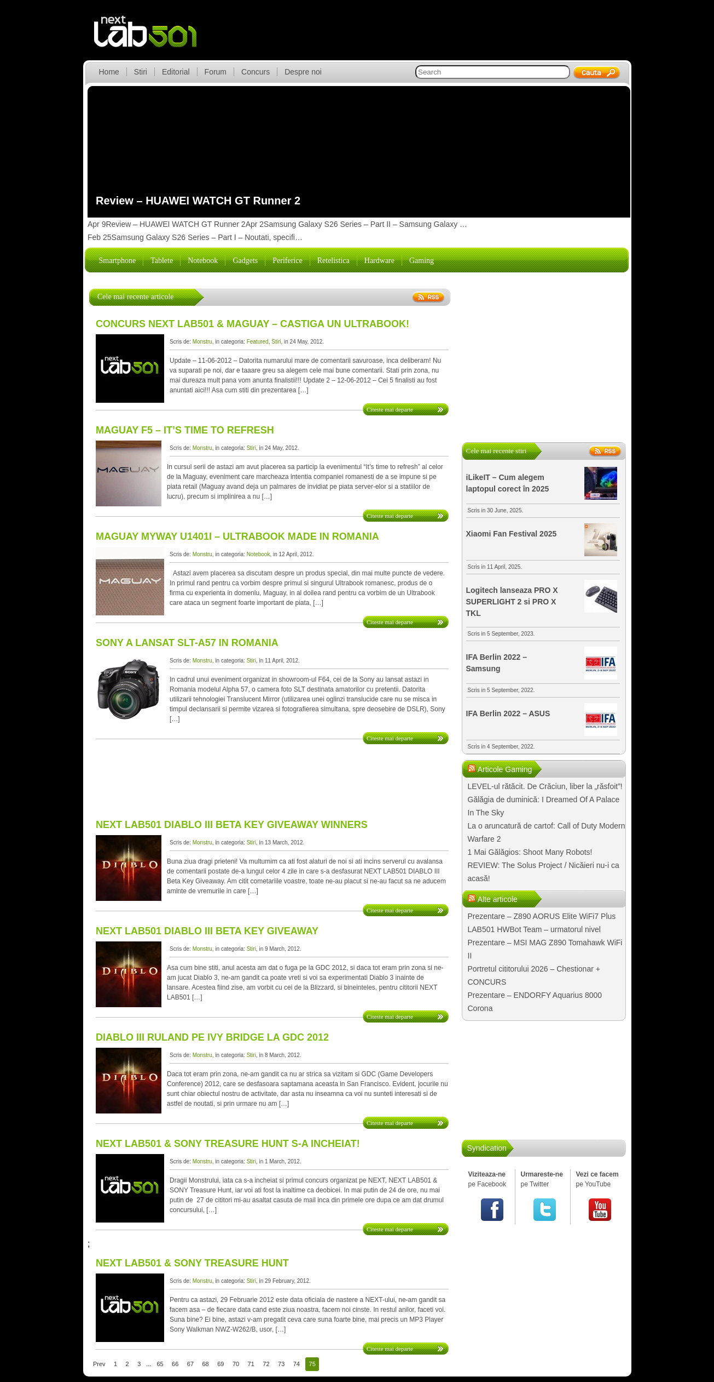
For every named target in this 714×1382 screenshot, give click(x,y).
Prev (99, 1364)
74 (296, 1364)
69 (220, 1364)
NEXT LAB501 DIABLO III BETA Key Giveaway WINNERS (232, 824)
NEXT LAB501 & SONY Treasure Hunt (192, 1263)
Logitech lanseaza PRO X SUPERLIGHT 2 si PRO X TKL (512, 602)
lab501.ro (152, 38)
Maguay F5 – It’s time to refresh (185, 430)
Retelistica (333, 260)
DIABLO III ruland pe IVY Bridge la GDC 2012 (212, 1037)
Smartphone (117, 260)
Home (109, 71)
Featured (258, 342)
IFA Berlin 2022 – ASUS (508, 713)
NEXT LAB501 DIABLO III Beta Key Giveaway (207, 931)
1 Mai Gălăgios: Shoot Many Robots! (530, 852)
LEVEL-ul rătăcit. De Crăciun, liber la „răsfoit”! (545, 786)
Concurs (255, 71)
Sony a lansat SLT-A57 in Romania (187, 642)
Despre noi (303, 71)
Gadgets (245, 260)
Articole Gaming (505, 769)
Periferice (287, 260)
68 (205, 1364)
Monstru (202, 342)
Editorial (176, 71)
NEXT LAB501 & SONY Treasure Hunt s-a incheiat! (228, 1143)
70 (236, 1364)
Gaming (421, 260)
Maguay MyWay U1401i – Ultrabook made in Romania (237, 536)
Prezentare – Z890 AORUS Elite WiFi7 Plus (542, 916)
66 (175, 1364)
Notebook (203, 260)
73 (281, 1364)
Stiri (140, 71)
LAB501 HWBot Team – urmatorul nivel (534, 929)
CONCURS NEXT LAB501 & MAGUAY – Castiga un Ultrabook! (252, 323)
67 (190, 1364)
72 (266, 1364)
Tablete (161, 260)
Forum (216, 71)
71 (251, 1364)
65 (159, 1364)
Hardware (379, 260)
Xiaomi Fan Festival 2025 (511, 533)
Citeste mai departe (390, 409)
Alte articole (498, 899)
